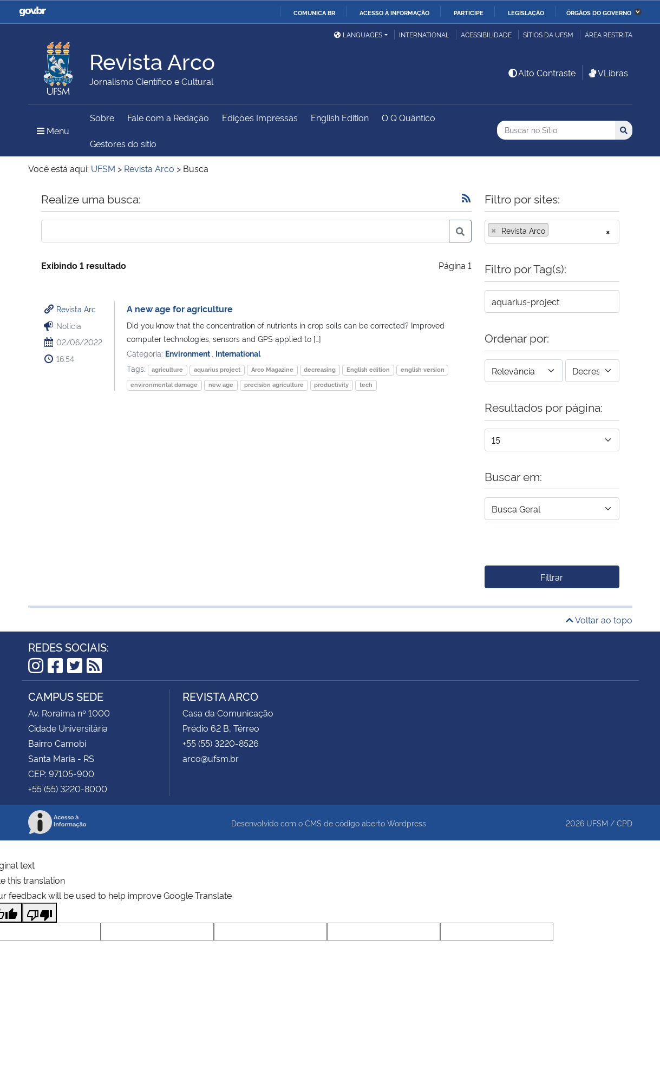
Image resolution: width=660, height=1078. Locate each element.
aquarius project (217, 369)
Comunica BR (314, 12)
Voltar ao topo (599, 620)
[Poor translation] (39, 913)
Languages (358, 34)
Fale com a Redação (168, 117)
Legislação (526, 12)
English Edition (340, 117)
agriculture (167, 369)
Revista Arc (76, 309)
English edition (368, 369)
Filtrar (551, 577)
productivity (331, 384)
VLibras (607, 72)
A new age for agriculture (180, 308)
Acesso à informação (394, 12)
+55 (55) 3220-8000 (67, 788)
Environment (188, 353)
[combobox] (552, 232)
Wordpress (406, 823)
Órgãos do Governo (598, 12)
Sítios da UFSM (548, 34)
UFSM (597, 823)
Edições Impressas (260, 117)
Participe (468, 12)
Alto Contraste (541, 72)
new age (220, 384)
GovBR (32, 11)
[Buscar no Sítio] (556, 130)
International (424, 34)
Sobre (102, 117)
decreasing (320, 369)
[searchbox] (554, 230)
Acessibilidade (486, 34)
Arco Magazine (272, 369)
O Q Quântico (408, 117)
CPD (624, 823)
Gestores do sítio (123, 143)
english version (423, 369)
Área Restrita (608, 34)
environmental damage (164, 384)
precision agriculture (274, 384)
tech (366, 384)
